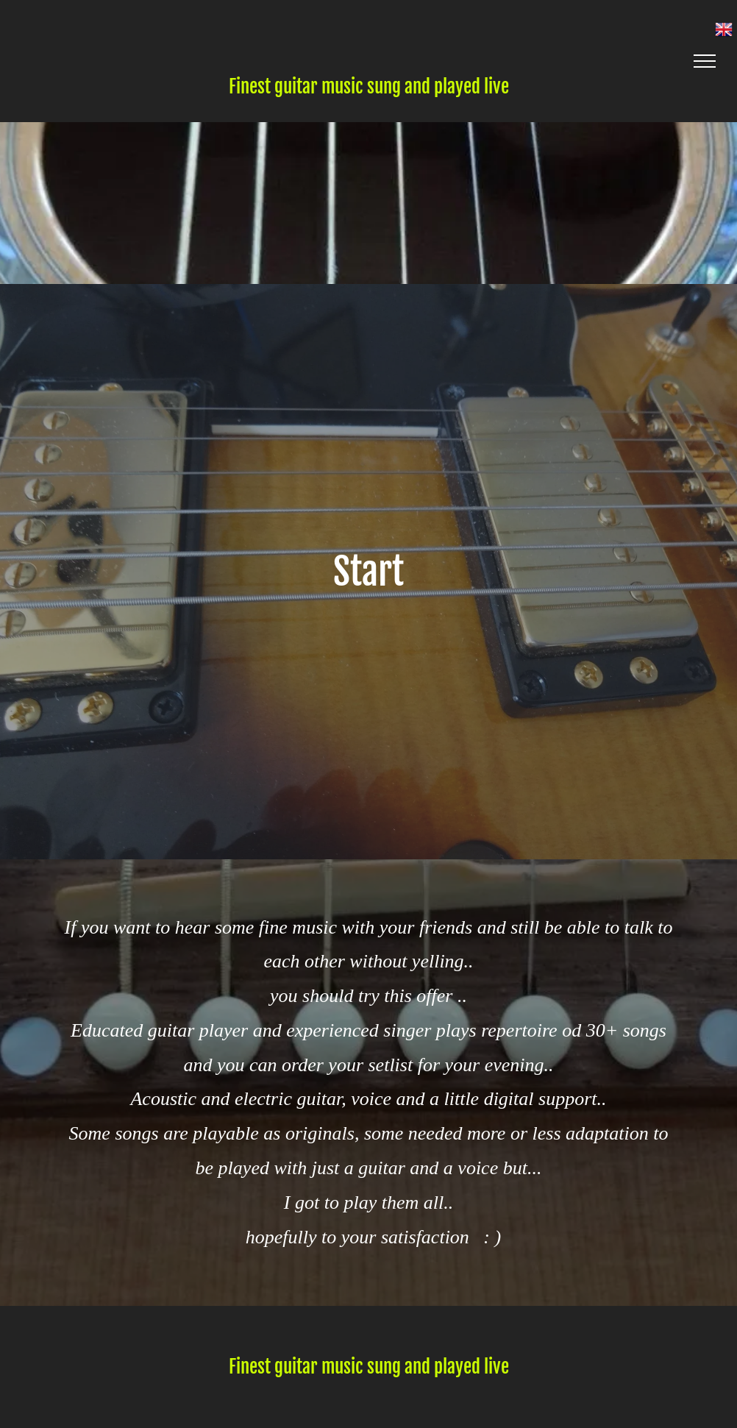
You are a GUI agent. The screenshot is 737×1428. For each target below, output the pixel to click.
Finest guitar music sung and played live (369, 86)
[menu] (705, 61)
